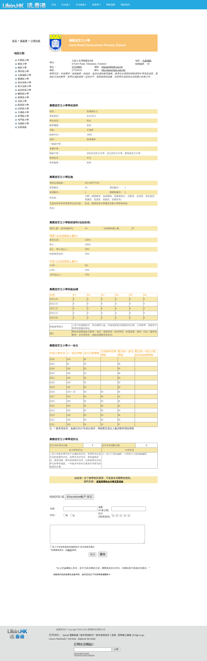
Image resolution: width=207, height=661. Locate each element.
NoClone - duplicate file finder (82, 639)
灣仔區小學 (23, 71)
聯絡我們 (125, 4)
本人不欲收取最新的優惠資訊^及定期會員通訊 (73, 547)
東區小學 (22, 64)
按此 (70, 550)
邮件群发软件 (102, 635)
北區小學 (22, 101)
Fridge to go (138, 635)
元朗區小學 (23, 123)
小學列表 (35, 40)
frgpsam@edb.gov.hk (112, 67)
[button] (66, 4)
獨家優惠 (110, 4)
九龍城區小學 (24, 75)
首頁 (53, 4)
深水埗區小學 (24, 82)
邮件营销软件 (87, 635)
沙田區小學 (23, 108)
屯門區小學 (23, 119)
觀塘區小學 (23, 78)
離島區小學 (23, 93)
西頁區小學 (23, 105)
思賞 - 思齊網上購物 (121, 635)
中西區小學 (23, 60)
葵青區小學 (23, 97)
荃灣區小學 (23, 116)
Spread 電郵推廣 (70, 635)
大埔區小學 (23, 112)
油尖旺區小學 (24, 90)
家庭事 (23, 40)
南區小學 (22, 67)
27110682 (77, 67)
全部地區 (22, 127)
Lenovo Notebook (57, 639)
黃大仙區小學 (24, 86)
